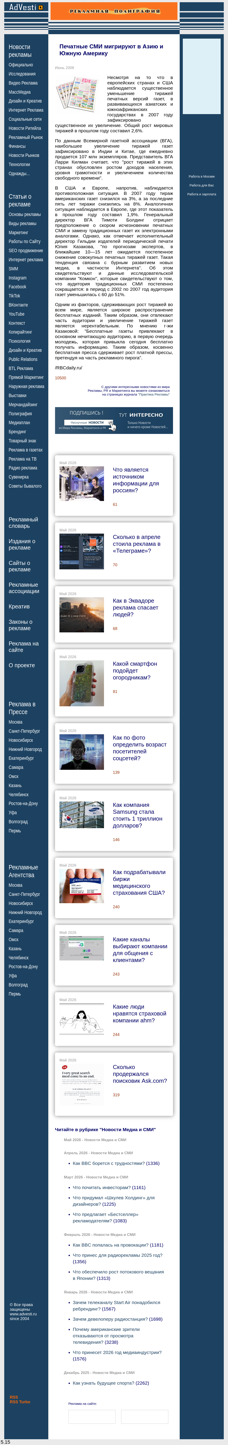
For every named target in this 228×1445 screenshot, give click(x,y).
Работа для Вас (201, 185)
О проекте (22, 665)
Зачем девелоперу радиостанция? (110, 1319)
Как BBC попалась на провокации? (111, 1244)
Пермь (15, 830)
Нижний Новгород (25, 749)
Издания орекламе (22, 544)
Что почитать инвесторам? (102, 1187)
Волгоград (18, 821)
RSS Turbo (20, 1402)
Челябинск (18, 794)
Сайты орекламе (20, 566)
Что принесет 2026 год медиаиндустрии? (117, 1352)
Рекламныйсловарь (23, 522)
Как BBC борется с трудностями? (109, 1163)
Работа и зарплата (201, 194)
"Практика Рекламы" (154, 394)
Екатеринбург (21, 758)
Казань (15, 785)
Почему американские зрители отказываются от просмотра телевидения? (106, 1336)
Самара (16, 767)
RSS (14, 1397)
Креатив (19, 606)
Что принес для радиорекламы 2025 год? (118, 1255)
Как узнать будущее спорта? (103, 1383)
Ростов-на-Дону (23, 803)
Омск (13, 776)
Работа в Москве (202, 176)
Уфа (13, 812)
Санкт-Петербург (24, 731)
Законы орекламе (21, 625)
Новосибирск (21, 740)
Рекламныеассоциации (24, 588)
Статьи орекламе (20, 200)
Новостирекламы (20, 50)
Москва (15, 722)
